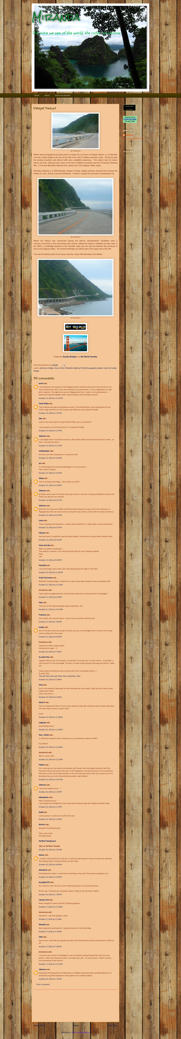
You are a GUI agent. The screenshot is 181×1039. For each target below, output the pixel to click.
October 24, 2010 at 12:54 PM (51, 398)
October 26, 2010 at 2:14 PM (50, 819)
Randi (41, 812)
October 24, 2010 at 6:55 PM (50, 515)
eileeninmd (43, 870)
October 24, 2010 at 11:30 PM (51, 572)
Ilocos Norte (60, 368)
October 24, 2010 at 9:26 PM (50, 560)
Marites (42, 765)
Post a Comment (43, 984)
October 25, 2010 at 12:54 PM (51, 609)
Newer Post (39, 1025)
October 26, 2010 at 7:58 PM (50, 894)
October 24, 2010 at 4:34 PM (50, 473)
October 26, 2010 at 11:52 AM (51, 759)
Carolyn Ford (44, 900)
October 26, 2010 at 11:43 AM (51, 729)
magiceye (42, 722)
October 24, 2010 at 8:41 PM (50, 540)
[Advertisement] (75, 1005)
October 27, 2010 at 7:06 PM (50, 946)
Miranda (56, 17)
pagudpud (92, 368)
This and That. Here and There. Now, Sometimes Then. (60, 676)
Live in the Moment (62, 95)
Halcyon (42, 533)
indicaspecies (44, 797)
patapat (100, 368)
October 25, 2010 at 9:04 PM (50, 637)
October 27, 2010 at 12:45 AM (50, 907)
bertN (41, 383)
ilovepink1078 (44, 882)
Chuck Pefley (43, 403)
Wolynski (42, 924)
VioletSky (42, 565)
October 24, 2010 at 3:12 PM (50, 445)
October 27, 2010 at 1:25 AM (50, 919)
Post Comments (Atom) (81, 1032)
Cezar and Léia (44, 545)
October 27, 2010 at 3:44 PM (50, 931)
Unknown (42, 436)
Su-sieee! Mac (44, 657)
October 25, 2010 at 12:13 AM (51, 585)
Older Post (112, 1025)
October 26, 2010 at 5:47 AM (50, 652)
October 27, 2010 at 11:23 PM (51, 964)
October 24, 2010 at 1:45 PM (50, 413)
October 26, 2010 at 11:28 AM (51, 717)
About (47, 95)
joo (40, 463)
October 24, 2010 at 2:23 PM (50, 430)
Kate (41, 602)
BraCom (42, 824)
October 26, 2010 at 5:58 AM (50, 679)
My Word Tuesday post (47, 841)
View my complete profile (133, 138)
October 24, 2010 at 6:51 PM (50, 500)
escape (41, 627)
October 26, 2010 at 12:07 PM (51, 779)
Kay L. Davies (44, 735)
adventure (44, 368)
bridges (51, 368)
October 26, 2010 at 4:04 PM (50, 864)
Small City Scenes (45, 577)
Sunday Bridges (70, 357)
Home (37, 95)
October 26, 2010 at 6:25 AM (50, 697)
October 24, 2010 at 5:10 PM (50, 485)
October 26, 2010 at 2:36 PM (50, 849)
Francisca (42, 615)
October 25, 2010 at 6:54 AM (50, 597)
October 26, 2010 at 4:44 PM (50, 877)
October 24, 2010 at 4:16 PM (50, 458)
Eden (41, 937)
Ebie (40, 418)
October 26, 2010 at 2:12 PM (50, 807)
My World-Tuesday (89, 357)
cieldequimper (44, 451)
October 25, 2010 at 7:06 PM (50, 622)
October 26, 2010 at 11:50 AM (51, 747)
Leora (41, 520)
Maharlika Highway (72, 368)
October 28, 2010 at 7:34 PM (50, 979)
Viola (41, 685)
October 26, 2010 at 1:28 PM (50, 792)
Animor (41, 855)
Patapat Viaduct (45, 108)
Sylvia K (42, 702)
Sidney (41, 478)
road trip (107, 368)
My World (84, 368)
